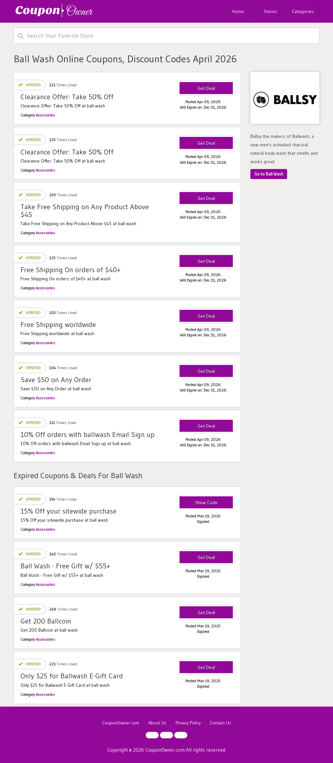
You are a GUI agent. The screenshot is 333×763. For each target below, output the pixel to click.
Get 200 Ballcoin (45, 621)
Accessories (45, 115)
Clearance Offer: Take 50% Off (66, 96)
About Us (157, 723)
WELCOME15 (206, 503)
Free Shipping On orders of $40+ (70, 269)
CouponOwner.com (120, 723)
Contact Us (220, 723)
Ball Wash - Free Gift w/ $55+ (65, 566)
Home (238, 11)
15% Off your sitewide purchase (68, 511)
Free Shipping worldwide (58, 324)
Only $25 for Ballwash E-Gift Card (71, 676)
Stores (270, 11)
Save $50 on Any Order (55, 379)
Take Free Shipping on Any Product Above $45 (84, 210)
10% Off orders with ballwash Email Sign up (87, 434)
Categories (303, 11)
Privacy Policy (188, 723)
